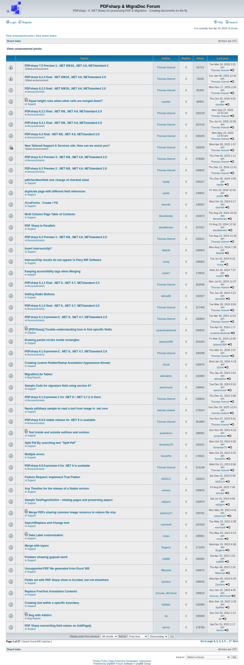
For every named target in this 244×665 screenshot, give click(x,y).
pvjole (166, 193)
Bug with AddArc (40, 615)
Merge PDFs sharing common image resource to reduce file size (72, 512)
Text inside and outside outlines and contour (59, 432)
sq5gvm (166, 501)
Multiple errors (35, 454)
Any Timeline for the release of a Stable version (57, 488)
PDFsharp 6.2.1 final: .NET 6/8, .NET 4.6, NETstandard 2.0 (63, 123)
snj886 (166, 558)
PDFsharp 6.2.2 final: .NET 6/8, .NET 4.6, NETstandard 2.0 (63, 111)
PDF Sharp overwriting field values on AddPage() (58, 625)
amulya (166, 490)
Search (232, 22)
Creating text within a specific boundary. (52, 603)
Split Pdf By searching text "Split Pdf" (50, 443)
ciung (166, 261)
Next (235, 641)
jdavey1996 (166, 341)
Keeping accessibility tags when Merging (53, 271)
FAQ (218, 22)
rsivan (166, 536)
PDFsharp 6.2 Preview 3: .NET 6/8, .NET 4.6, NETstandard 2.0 (66, 157)
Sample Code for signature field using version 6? (58, 385)
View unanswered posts (20, 35)
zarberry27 (166, 513)
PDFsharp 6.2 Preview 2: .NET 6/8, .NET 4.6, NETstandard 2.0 (66, 168)
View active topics (46, 35)
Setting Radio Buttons (40, 294)
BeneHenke (166, 216)
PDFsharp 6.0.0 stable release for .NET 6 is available (60, 420)
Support (31, 104)
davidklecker (166, 227)
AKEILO (166, 478)
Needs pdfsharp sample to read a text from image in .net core (66, 408)
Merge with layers (37, 545)
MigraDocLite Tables (38, 374)
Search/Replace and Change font (47, 523)
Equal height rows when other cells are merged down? (66, 101)
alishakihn (166, 376)
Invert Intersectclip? (38, 248)
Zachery (166, 581)
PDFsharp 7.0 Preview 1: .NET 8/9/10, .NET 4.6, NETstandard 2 (66, 65)
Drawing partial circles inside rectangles (52, 340)
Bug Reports (34, 377)
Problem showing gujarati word (46, 557)
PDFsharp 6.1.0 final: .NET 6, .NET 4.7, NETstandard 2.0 (62, 305)
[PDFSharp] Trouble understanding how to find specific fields (70, 329)
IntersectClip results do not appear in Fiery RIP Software (63, 260)
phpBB (110, 663)
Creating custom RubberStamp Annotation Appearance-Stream (67, 363)
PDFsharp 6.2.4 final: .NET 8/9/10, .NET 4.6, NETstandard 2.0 (65, 77)
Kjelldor (166, 604)
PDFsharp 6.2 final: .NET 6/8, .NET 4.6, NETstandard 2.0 (62, 134)
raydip (166, 181)
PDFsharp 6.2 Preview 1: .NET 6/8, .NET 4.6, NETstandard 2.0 (66, 237)
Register (25, 22)
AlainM (166, 250)
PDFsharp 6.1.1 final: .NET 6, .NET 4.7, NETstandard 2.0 (62, 283)
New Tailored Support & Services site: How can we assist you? (67, 145)
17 (230, 641)
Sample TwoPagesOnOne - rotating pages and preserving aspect (69, 500)
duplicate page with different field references (55, 191)
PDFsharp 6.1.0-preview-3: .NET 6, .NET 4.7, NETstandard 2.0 (66, 317)
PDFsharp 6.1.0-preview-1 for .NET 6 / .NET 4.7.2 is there (63, 397)
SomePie (166, 456)
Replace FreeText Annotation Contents (51, 591)
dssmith (166, 204)
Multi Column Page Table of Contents (50, 214)
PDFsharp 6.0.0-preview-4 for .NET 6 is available (57, 465)
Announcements (36, 91)
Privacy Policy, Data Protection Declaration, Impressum (122, 661)
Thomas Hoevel (166, 67)
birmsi (166, 627)
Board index (14, 41)
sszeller (166, 101)
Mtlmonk (166, 570)
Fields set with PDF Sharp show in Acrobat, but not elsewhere (67, 580)
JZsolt (166, 364)
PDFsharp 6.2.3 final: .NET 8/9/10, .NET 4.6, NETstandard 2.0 (65, 88)
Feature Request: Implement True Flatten (52, 477)
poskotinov (166, 433)
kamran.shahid (166, 410)
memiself (166, 524)
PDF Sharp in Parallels (40, 225)
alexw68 (166, 296)
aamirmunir (166, 387)
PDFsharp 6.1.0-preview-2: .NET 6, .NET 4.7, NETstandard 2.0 (66, 351)
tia (166, 616)
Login (11, 22)
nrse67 (166, 273)
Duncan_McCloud (166, 593)
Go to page (207, 641)
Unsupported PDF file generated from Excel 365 (57, 568)
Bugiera (166, 547)
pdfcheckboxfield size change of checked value (57, 180)
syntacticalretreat (166, 330)
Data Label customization (46, 535)
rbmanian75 (166, 444)
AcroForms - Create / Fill (41, 203)
